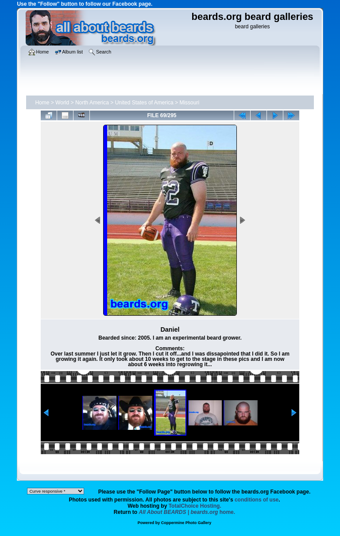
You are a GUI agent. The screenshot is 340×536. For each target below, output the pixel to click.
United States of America (144, 103)
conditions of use (256, 500)
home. (187, 512)
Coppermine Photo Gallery (186, 523)
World (62, 103)
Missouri (189, 103)
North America (92, 103)
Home (42, 103)
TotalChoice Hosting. (195, 506)
